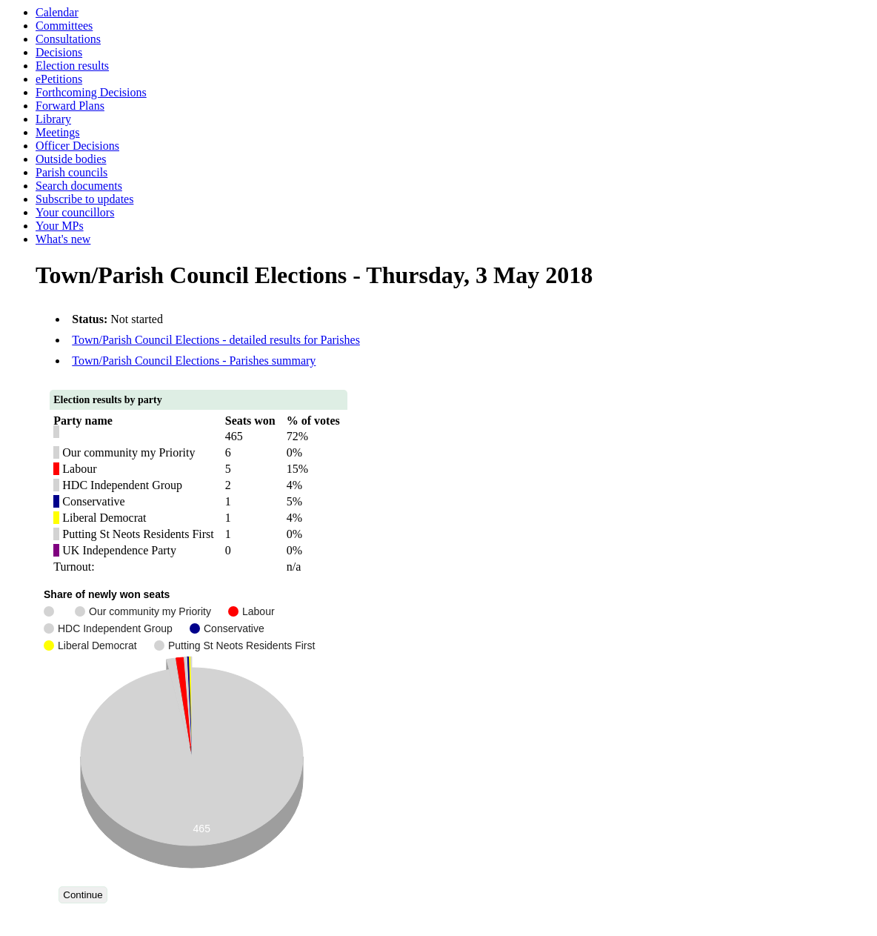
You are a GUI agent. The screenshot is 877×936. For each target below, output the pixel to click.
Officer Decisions (77, 145)
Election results (72, 65)
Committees (64, 25)
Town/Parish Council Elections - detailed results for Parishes (216, 339)
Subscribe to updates (84, 199)
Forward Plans (70, 105)
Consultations (68, 39)
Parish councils (71, 172)
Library (53, 119)
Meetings (58, 132)
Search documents (79, 185)
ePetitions (59, 79)
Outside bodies (71, 159)
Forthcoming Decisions (91, 92)
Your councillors (75, 212)
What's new (63, 239)
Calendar (57, 12)
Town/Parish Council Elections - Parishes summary (194, 360)
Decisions (59, 52)
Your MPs (60, 225)
